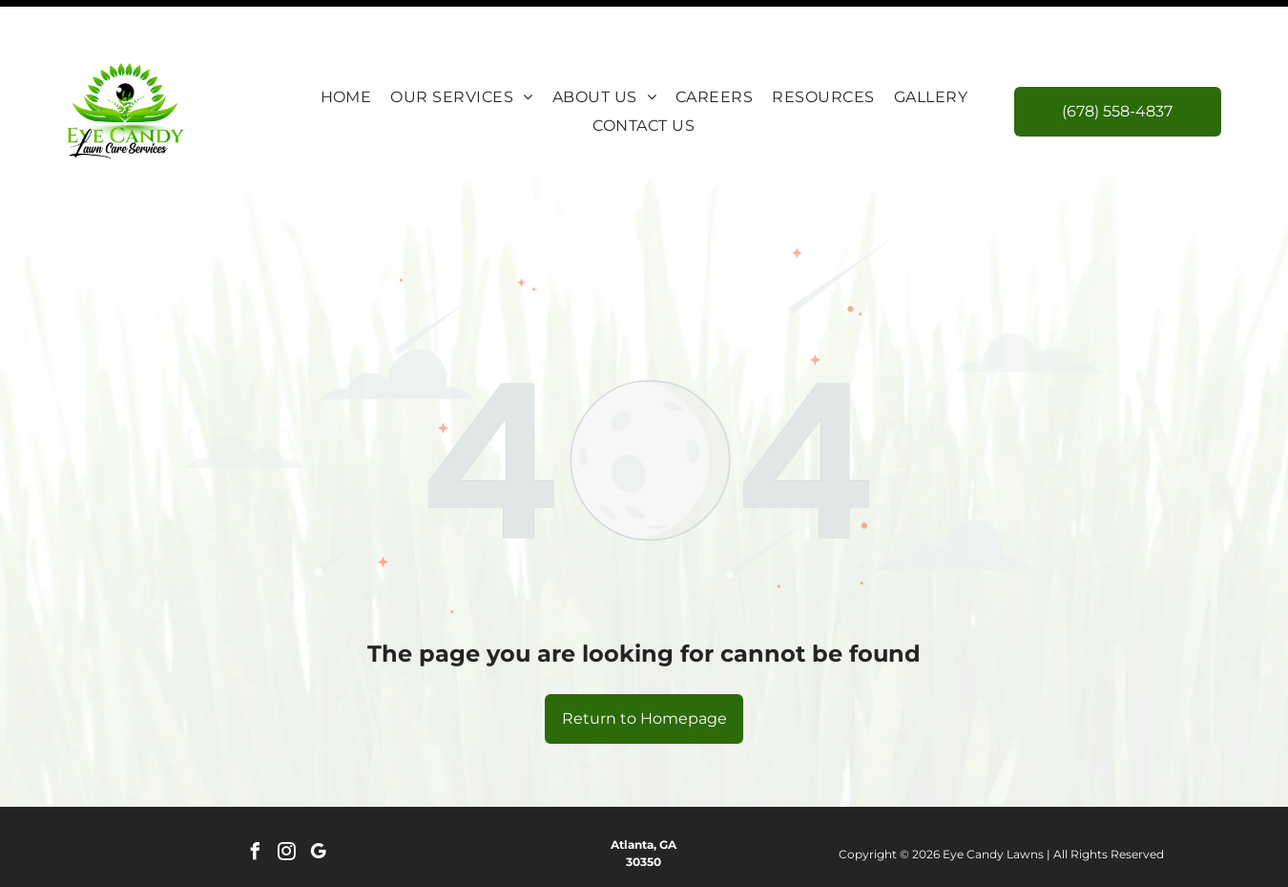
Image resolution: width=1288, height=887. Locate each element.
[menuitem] (346, 49)
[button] (461, 49)
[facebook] (254, 806)
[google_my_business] (317, 806)
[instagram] (286, 806)
